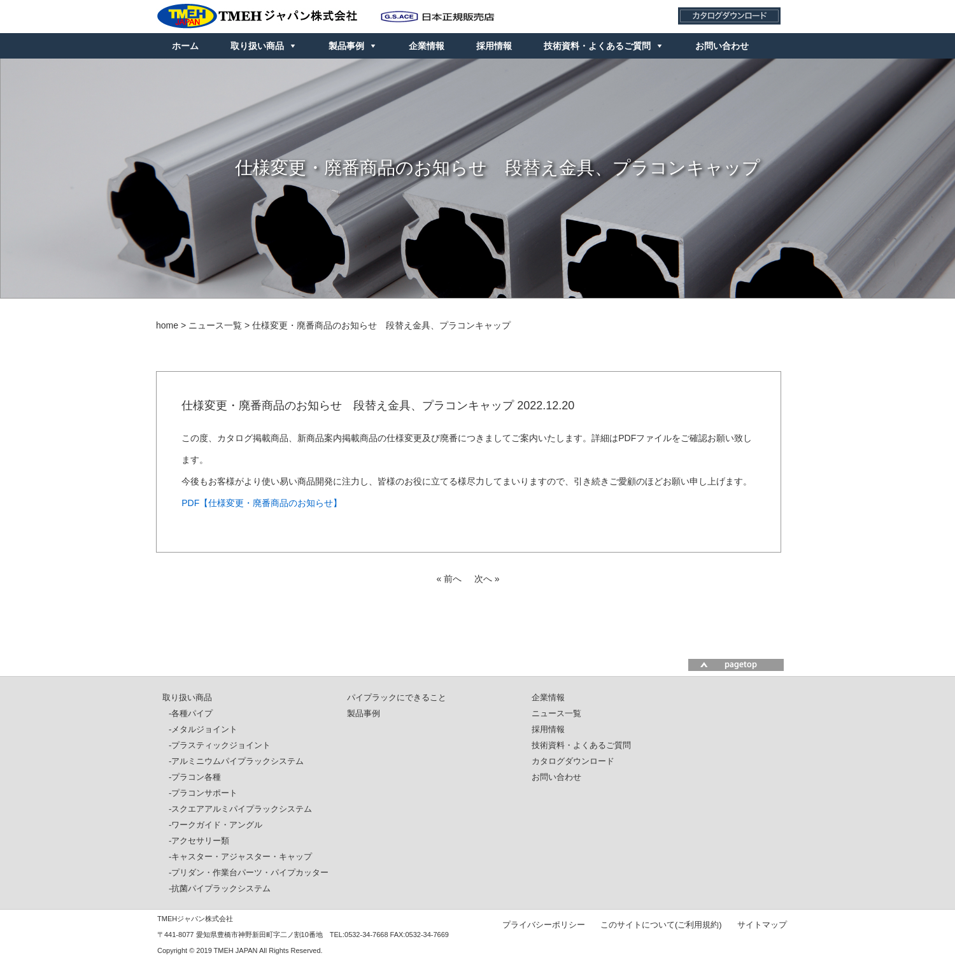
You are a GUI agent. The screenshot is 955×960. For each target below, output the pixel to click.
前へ (453, 579)
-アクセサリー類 (199, 840)
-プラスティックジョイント (220, 745)
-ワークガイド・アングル (215, 824)
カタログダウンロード (573, 761)
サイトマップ (762, 924)
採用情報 (494, 46)
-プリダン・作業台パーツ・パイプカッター (249, 872)
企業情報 (426, 46)
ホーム (185, 46)
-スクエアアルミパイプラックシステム (240, 809)
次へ (483, 579)
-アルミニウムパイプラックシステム (236, 761)
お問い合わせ (722, 46)
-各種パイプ (191, 713)
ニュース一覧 (556, 713)
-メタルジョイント (203, 729)
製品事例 (346, 46)
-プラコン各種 (195, 777)
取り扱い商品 (257, 46)
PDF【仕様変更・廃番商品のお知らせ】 (261, 503)
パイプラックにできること (396, 697)
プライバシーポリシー (543, 924)
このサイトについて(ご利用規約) (661, 924)
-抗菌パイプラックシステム (220, 888)
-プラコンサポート (203, 793)
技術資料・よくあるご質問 (597, 46)
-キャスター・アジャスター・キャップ (240, 856)
